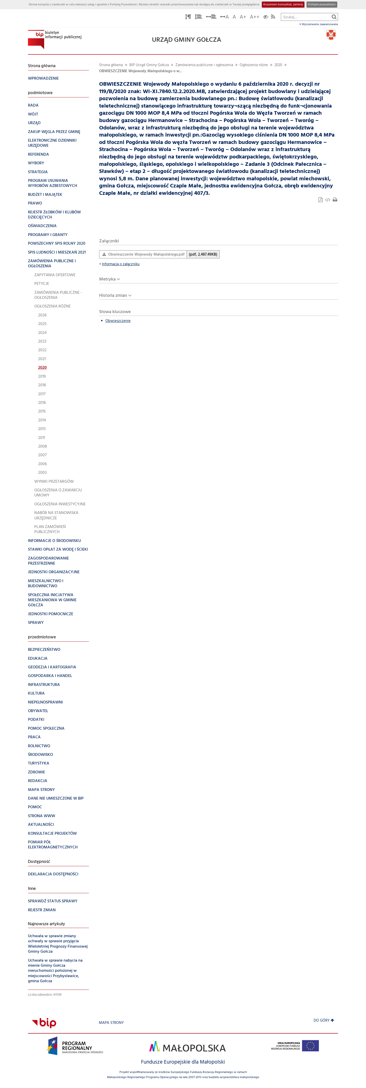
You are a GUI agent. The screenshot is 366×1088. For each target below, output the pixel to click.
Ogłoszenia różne (254, 65)
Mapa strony (111, 1023)
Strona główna (111, 65)
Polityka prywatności (322, 4)
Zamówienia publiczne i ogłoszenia (204, 65)
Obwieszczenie (118, 321)
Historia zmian (113, 295)
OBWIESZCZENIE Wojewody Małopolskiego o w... (140, 71)
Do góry (324, 1021)
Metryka (107, 279)
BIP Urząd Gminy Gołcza (149, 65)
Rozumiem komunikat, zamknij (283, 4)
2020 (278, 65)
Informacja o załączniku (119, 264)
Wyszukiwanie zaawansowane (318, 24)
